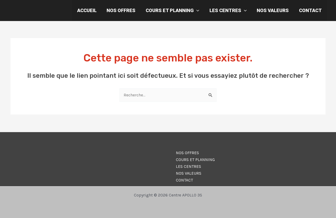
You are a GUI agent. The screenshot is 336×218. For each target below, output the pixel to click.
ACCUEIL (90, 10)
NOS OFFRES (124, 10)
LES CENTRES (229, 10)
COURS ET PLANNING (175, 10)
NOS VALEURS (274, 10)
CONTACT (310, 10)
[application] (199, 10)
